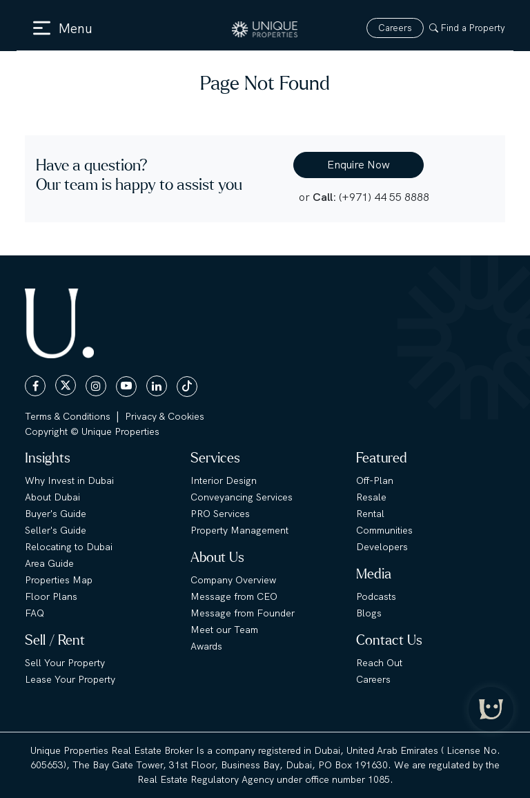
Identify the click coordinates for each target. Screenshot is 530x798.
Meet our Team (224, 629)
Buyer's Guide (55, 513)
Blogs (369, 613)
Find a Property (467, 28)
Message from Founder (242, 613)
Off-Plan (374, 480)
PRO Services (220, 513)
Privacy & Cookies (164, 416)
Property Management (239, 530)
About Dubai (52, 497)
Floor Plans (51, 596)
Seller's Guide (55, 530)
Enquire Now (358, 164)
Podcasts (376, 596)
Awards (206, 646)
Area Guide (49, 563)
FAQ (34, 613)
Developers (382, 547)
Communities (384, 530)
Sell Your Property (65, 662)
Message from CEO (233, 596)
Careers (395, 28)
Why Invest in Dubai (69, 480)
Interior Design (223, 480)
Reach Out (379, 662)
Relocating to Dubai (68, 547)
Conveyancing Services (241, 497)
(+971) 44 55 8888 (384, 197)
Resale (371, 497)
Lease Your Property (70, 679)
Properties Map (58, 580)
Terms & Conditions (67, 416)
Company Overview (233, 580)
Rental (370, 513)
